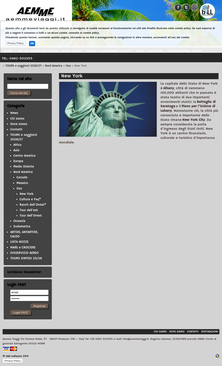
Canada (21, 177)
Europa (18, 161)
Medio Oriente (23, 167)
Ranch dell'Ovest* (33, 205)
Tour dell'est (29, 210)
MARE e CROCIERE (22, 247)
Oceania (19, 221)
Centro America (24, 156)
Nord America (53, 65)
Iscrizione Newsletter (24, 272)
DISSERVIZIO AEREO (24, 253)
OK (32, 43)
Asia (16, 150)
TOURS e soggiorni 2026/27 (23, 65)
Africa (17, 145)
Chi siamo (17, 119)
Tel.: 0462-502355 (17, 58)
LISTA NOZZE (19, 242)
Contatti (16, 129)
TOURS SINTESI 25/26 (26, 258)
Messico (22, 183)
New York (27, 194)
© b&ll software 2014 (15, 356)
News (14, 113)
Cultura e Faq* (30, 199)
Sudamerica (21, 226)
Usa (68, 65)
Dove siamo (18, 124)
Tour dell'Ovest (31, 216)
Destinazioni (209, 331)
